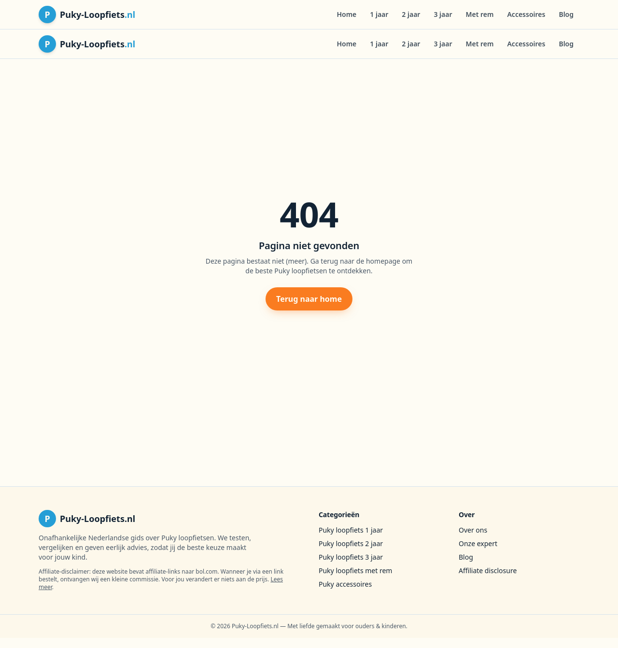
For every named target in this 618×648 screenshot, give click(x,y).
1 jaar (379, 14)
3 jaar (443, 14)
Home (346, 14)
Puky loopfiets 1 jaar (351, 530)
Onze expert (478, 543)
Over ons (473, 530)
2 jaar (411, 14)
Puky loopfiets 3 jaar (351, 557)
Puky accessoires (345, 584)
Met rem (480, 14)
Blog (566, 14)
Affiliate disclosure (488, 570)
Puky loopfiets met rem (355, 570)
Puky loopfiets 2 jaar (351, 543)
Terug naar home (309, 299)
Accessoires (526, 14)
